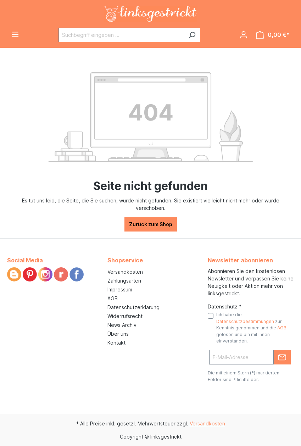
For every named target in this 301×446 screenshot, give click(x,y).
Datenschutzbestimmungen (245, 321)
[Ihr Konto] (243, 34)
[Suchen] (192, 35)
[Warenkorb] (273, 35)
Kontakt (116, 343)
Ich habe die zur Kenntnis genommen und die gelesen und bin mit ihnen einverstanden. (251, 328)
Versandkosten (125, 272)
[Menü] (15, 34)
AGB (112, 298)
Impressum (119, 289)
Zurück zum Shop (150, 224)
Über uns (118, 334)
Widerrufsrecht (125, 316)
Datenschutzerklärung (133, 307)
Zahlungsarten (124, 281)
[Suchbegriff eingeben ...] (121, 35)
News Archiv (121, 325)
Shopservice (125, 260)
